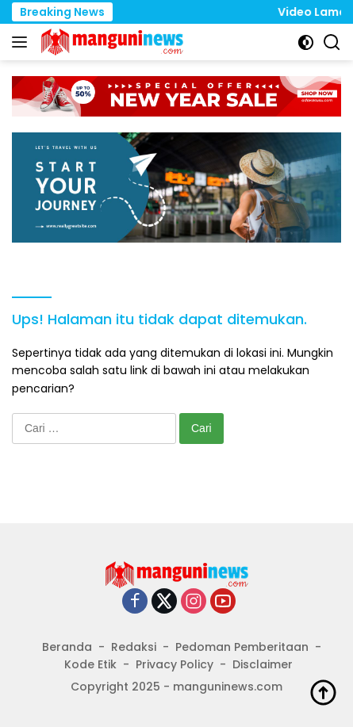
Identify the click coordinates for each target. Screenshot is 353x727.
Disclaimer (262, 664)
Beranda (67, 647)
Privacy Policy (174, 664)
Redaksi (133, 647)
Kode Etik (90, 664)
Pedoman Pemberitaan (242, 647)
